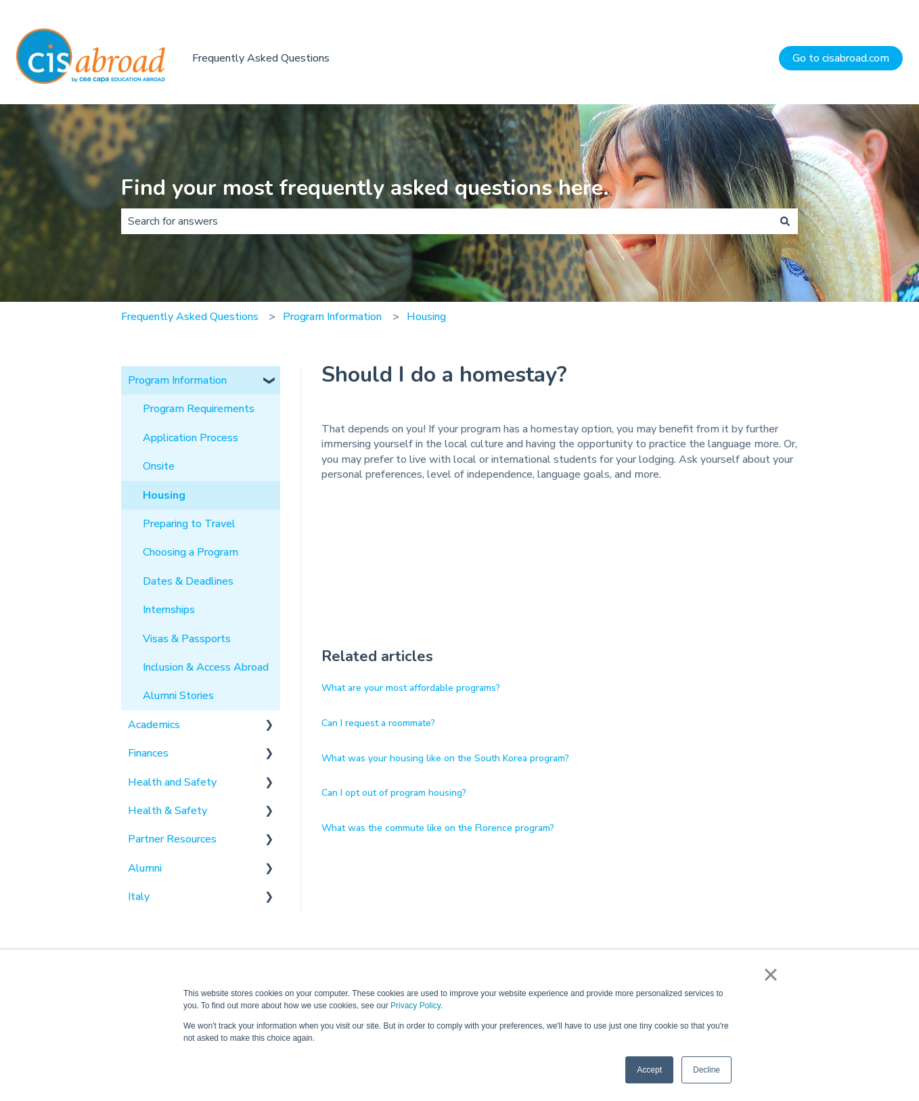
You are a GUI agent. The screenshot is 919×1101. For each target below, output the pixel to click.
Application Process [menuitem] (190, 437)
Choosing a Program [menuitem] (190, 552)
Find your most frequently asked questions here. (365, 187)
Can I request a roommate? (378, 723)
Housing (426, 316)
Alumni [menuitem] (145, 868)
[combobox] (446, 221)
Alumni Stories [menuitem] (178, 695)
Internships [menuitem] (169, 609)
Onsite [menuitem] (159, 466)
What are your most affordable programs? (410, 687)
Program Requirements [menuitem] (198, 408)
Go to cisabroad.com (840, 58)
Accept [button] (649, 1070)
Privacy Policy (415, 1005)
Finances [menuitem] (148, 753)
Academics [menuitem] (154, 724)
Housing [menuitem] (164, 495)
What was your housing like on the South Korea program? (445, 758)
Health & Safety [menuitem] (167, 810)
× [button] (770, 974)
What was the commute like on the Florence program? (437, 828)
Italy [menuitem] (139, 896)
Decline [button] (706, 1070)
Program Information (332, 316)
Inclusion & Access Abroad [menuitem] (206, 667)
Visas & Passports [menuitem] (187, 638)
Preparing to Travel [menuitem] (189, 523)
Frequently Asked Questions (261, 58)
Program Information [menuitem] (177, 380)
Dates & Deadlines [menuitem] (188, 581)
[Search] (785, 221)
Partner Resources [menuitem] (172, 839)
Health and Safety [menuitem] (172, 782)
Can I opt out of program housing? (393, 792)
